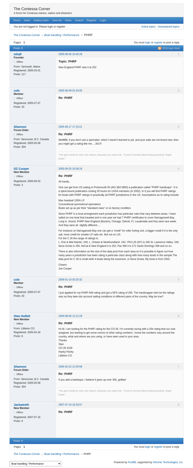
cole (17, 90)
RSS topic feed (171, 48)
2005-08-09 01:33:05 (70, 90)
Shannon (20, 126)
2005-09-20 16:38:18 (70, 168)
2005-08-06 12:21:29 (70, 316)
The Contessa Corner (32, 9)
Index (27, 20)
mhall (17, 54)
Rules (68, 20)
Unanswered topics (168, 26)
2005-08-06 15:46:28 (70, 54)
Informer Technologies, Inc (168, 462)
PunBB (132, 462)
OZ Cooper (21, 168)
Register (91, 20)
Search (79, 20)
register (158, 42)
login (147, 42)
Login (103, 20)
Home (17, 20)
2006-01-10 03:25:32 (70, 279)
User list (56, 20)
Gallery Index (41, 20)
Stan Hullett (22, 316)
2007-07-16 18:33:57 (70, 404)
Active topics (148, 26)
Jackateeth (21, 404)
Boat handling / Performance (61, 35)
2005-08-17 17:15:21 (70, 126)
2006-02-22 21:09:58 (70, 366)
